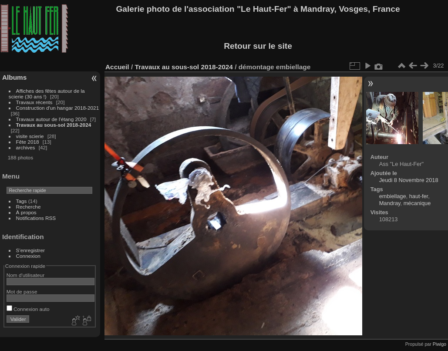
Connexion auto (28, 309)
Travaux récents (34, 102)
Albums (14, 77)
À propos (26, 212)
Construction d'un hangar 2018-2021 (57, 108)
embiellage (392, 196)
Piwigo (439, 344)
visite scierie (30, 136)
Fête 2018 (27, 142)
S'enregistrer (30, 250)
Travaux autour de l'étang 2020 (51, 119)
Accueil (117, 67)
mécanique (417, 203)
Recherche (28, 206)
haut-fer (418, 196)
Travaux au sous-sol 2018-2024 (53, 125)
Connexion (28, 256)
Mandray (390, 203)
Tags (21, 201)
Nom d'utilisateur (25, 275)
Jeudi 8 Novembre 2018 (408, 180)
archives (25, 147)
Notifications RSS (36, 218)
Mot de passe (22, 291)
